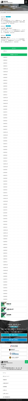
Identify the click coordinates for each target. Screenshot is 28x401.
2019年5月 (5, 284)
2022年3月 (5, 186)
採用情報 (5, 386)
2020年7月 (5, 244)
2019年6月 (5, 281)
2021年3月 (5, 221)
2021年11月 (5, 198)
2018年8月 (5, 296)
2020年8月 (5, 241)
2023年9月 (5, 137)
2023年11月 (5, 132)
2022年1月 (5, 192)
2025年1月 (5, 94)
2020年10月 (5, 235)
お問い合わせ (5, 393)
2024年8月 (5, 109)
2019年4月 (5, 287)
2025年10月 (5, 71)
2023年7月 (5, 143)
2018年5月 (5, 299)
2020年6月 (5, 247)
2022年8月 (5, 172)
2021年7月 (5, 209)
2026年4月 (5, 57)
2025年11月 (5, 68)
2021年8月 (5, 207)
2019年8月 (5, 276)
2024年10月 (5, 103)
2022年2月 (5, 189)
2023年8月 (5, 140)
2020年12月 (5, 230)
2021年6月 (5, 212)
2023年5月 (5, 149)
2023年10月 (5, 135)
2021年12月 (5, 195)
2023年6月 (5, 146)
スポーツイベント (4, 18)
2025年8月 (5, 77)
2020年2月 (5, 258)
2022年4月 (5, 184)
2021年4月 (5, 218)
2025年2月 (5, 91)
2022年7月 (5, 175)
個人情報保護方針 (6, 397)
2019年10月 (5, 270)
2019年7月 (5, 279)
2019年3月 (5, 290)
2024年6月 (5, 114)
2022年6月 (5, 178)
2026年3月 (5, 60)
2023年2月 (5, 158)
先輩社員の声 (5, 383)
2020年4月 (5, 253)
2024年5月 (5, 117)
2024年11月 (5, 100)
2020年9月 (5, 238)
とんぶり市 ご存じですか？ (6, 28)
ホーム (2, 12)
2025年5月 (5, 86)
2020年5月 (5, 250)
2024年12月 (5, 97)
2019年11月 (5, 267)
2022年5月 (5, 181)
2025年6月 (5, 83)
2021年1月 (5, 227)
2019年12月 (5, 264)
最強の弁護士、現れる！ (5, 37)
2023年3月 (5, 155)
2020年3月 (5, 256)
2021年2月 (5, 224)
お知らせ (4, 12)
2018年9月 (5, 293)
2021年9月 (5, 204)
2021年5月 (5, 215)
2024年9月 (5, 106)
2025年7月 (5, 80)
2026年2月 (5, 63)
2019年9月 (5, 273)
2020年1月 (5, 261)
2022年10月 (5, 166)
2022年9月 (5, 169)
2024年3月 (5, 123)
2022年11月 (5, 163)
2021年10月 (5, 201)
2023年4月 (5, 152)
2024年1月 (5, 129)
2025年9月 (5, 74)
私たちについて (6, 376)
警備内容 (5, 379)
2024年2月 (5, 126)
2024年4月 (5, 120)
